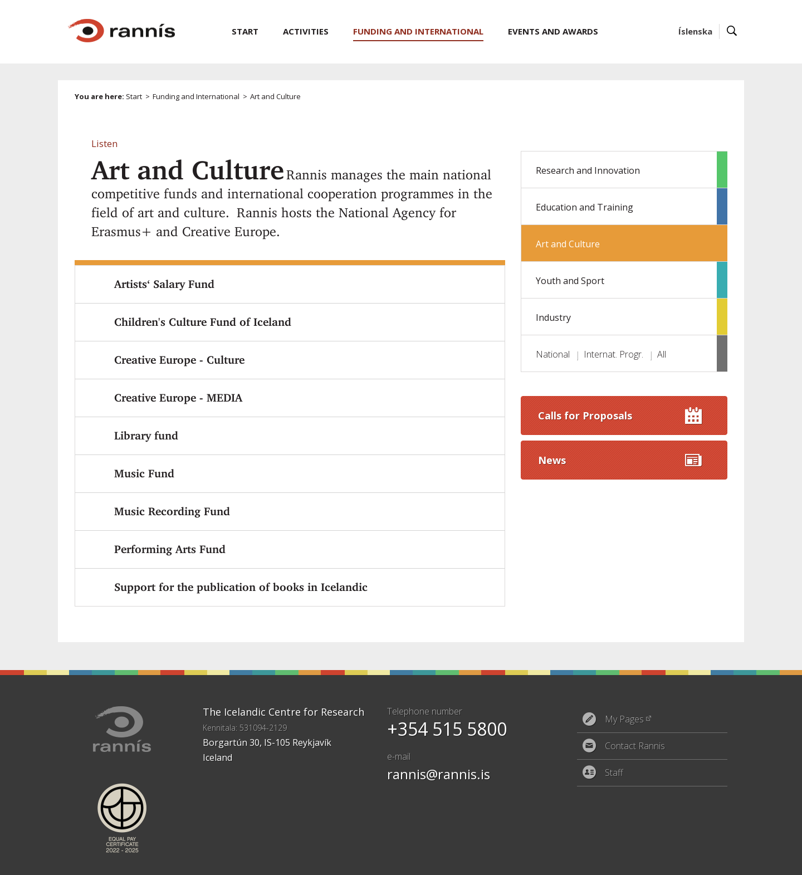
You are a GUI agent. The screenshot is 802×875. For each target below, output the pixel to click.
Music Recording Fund (172, 511)
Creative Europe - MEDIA (178, 397)
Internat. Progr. (613, 354)
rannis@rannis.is (438, 774)
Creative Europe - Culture (179, 359)
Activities (306, 31)
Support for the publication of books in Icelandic (241, 587)
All (661, 354)
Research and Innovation (588, 170)
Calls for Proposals (585, 415)
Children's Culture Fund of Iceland (202, 322)
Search (732, 31)
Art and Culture (568, 244)
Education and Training (584, 207)
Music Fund (144, 473)
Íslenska (695, 31)
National (553, 354)
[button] (104, 143)
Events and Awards (553, 31)
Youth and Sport (570, 281)
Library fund (146, 435)
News (552, 460)
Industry (553, 317)
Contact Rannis (635, 746)
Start (134, 96)
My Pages (624, 719)
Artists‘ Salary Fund (164, 284)
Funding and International (196, 96)
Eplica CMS (689, 859)
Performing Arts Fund (170, 549)
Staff (614, 772)
